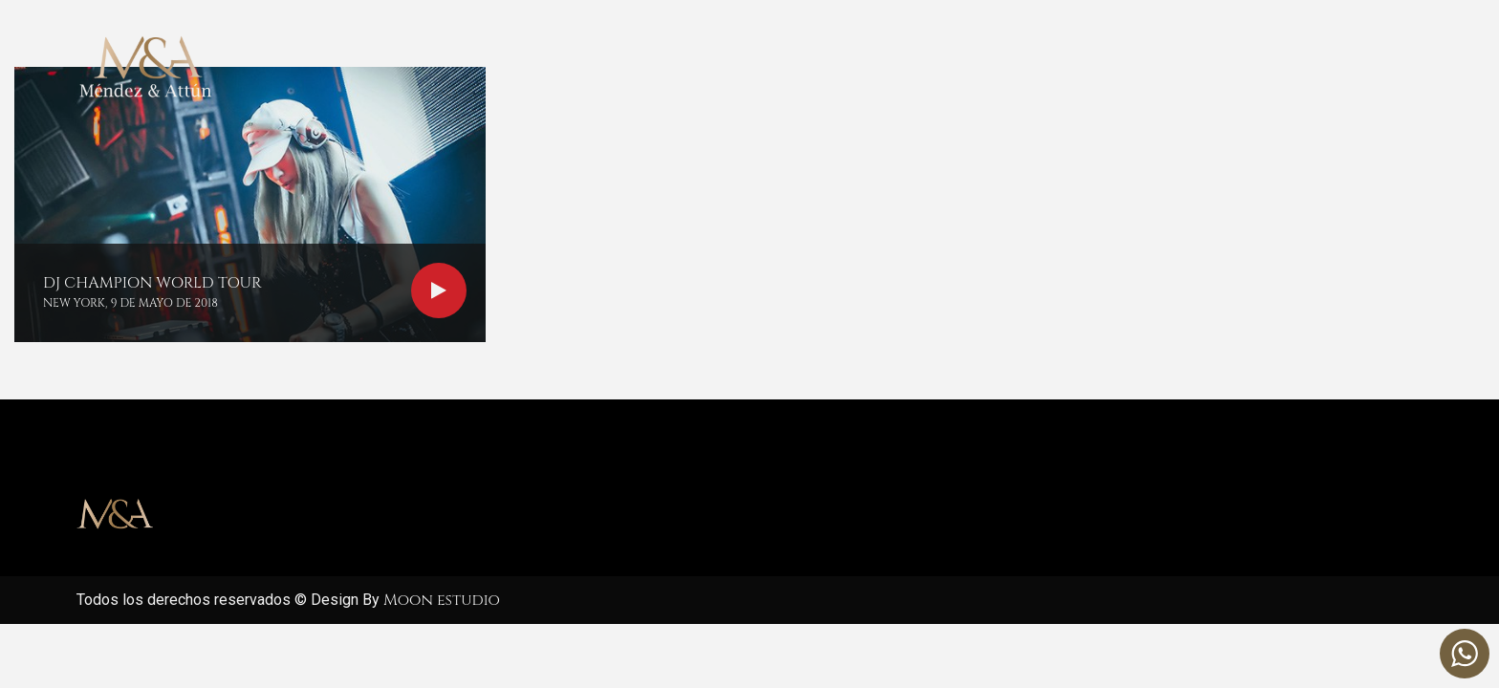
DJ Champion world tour (152, 282)
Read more (439, 290)
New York (74, 303)
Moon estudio (441, 600)
